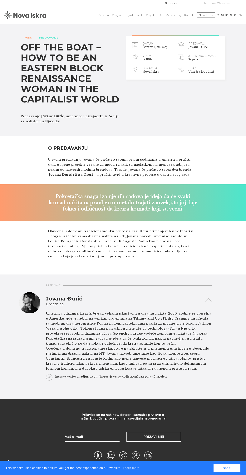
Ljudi (130, 15)
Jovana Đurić (198, 47)
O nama (103, 15)
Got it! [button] (227, 468)
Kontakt (189, 15)
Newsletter (206, 15)
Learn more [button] (131, 468)
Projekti (151, 15)
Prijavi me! (154, 437)
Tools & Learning (170, 15)
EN (240, 15)
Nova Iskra (171, 3)
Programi (118, 15)
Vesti (140, 15)
